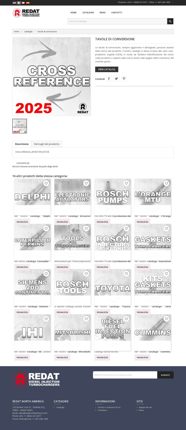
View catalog (106, 69)
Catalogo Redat (32, 209)
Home (73, 12)
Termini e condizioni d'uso (108, 407)
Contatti (116, 12)
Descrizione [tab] (22, 144)
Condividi (109, 78)
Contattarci (102, 410)
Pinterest (124, 78)
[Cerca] (117, 21)
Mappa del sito (145, 407)
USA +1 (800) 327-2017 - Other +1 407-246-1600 (148, 2)
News (102, 12)
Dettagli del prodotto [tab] (46, 144)
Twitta (116, 78)
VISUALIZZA (22, 222)
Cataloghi (88, 12)
